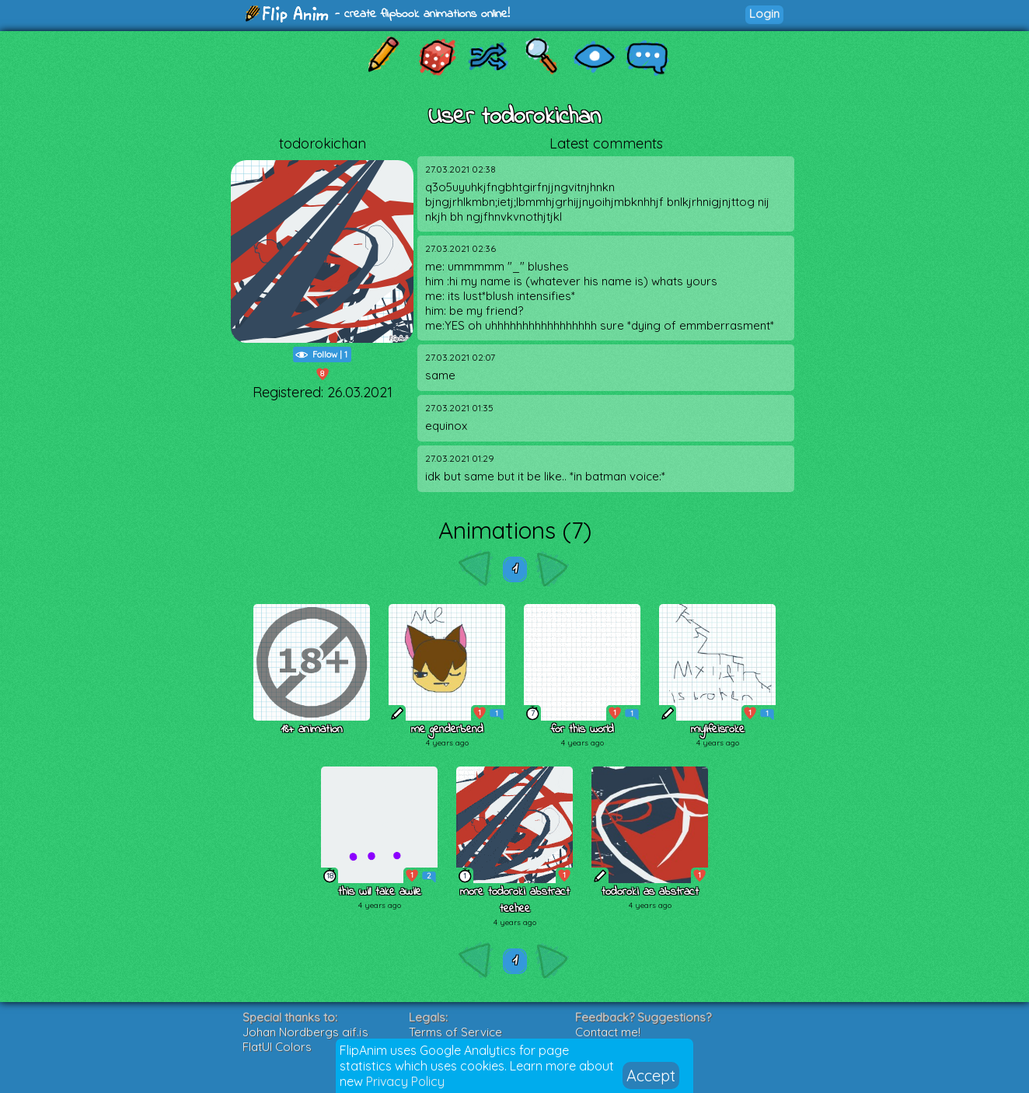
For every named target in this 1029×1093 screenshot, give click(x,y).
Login (764, 13)
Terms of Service (455, 1032)
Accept (650, 1075)
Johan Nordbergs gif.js (305, 1032)
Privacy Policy (405, 1081)
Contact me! (607, 1032)
